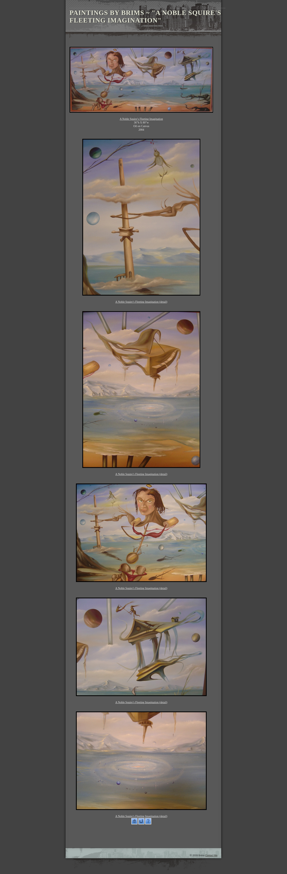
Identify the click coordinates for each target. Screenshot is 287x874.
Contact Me (211, 855)
